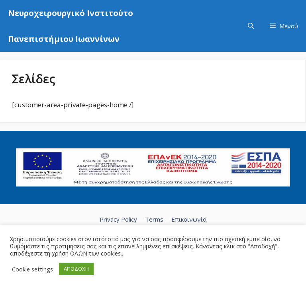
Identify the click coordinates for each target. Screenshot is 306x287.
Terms (154, 219)
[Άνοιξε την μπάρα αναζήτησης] (251, 26)
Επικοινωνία (188, 219)
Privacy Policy (118, 219)
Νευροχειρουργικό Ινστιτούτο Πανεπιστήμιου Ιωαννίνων (70, 26)
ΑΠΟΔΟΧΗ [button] (76, 268)
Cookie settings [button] (32, 269)
